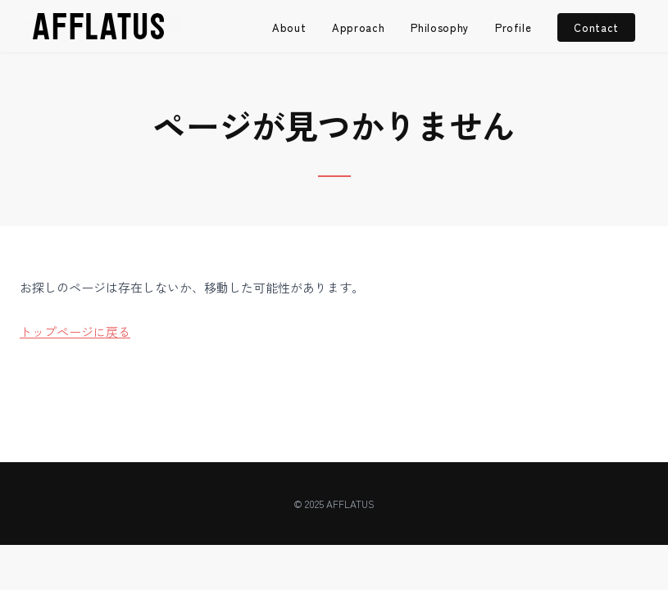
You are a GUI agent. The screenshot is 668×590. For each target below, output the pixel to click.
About (289, 27)
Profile (513, 27)
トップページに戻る (75, 331)
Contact (596, 27)
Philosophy (440, 27)
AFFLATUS (350, 504)
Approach (358, 27)
